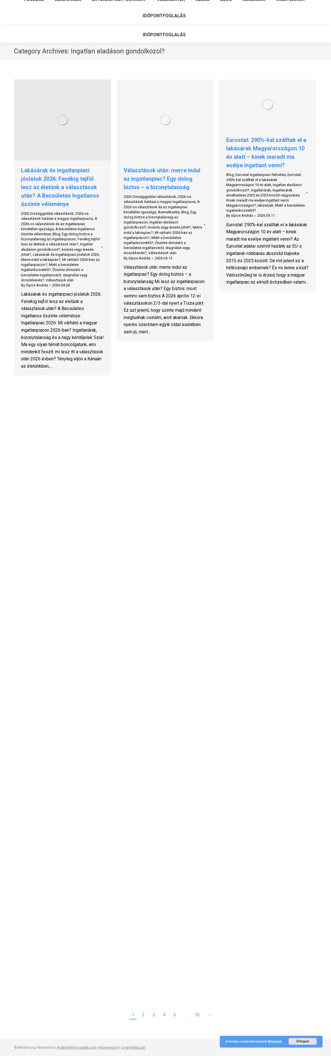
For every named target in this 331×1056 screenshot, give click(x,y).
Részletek (275, 1041)
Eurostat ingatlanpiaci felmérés (260, 175)
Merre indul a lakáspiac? (40, 259)
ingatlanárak (261, 190)
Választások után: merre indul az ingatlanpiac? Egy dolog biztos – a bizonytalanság (162, 179)
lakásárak (265, 205)
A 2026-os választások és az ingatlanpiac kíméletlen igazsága (59, 223)
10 (196, 1014)
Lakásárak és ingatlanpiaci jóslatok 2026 (66, 254)
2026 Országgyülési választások (47, 213)
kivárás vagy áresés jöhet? (169, 227)
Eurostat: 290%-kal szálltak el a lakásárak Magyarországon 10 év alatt (264, 180)
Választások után (60, 280)
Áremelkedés (169, 212)
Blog (56, 234)
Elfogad (302, 1041)
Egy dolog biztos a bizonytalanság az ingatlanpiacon (160, 217)
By (34, 285)
